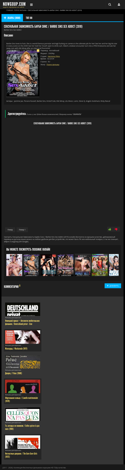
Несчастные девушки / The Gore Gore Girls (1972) (21, 455)
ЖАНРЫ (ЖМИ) (12, 18)
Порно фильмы (53, 64)
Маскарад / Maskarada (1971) (16, 348)
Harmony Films (54, 56)
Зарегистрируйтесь (16, 114)
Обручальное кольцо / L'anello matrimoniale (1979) (21, 399)
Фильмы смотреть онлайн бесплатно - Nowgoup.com (15, 4)
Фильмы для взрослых (13, 318)
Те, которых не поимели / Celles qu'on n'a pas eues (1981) (22, 427)
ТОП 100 (29, 18)
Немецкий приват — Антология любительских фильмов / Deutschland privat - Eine (22, 322)
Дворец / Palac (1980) (13, 373)
